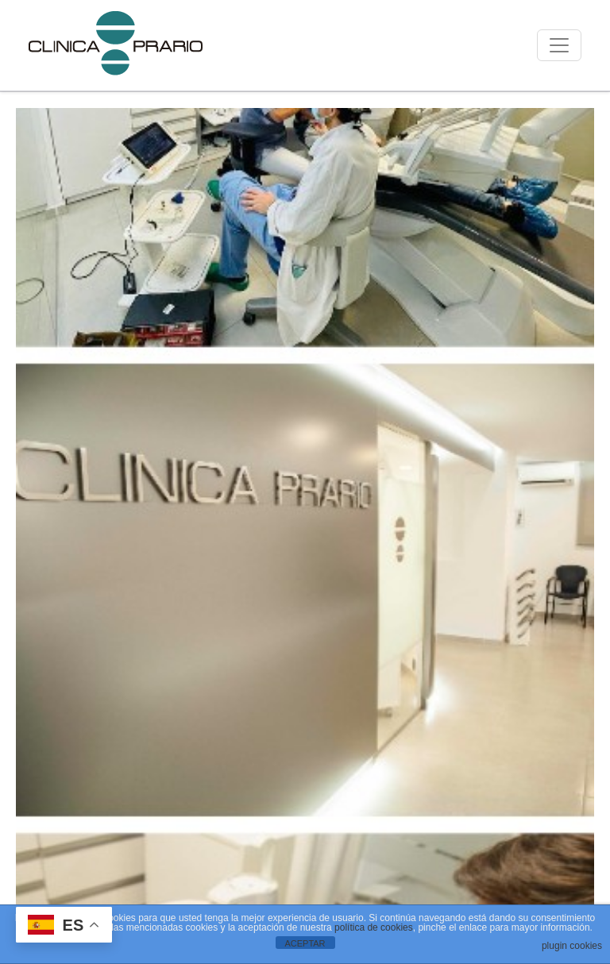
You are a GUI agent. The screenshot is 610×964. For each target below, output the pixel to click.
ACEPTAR (304, 943)
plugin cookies (572, 945)
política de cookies (373, 927)
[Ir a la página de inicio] (116, 45)
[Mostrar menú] (559, 45)
